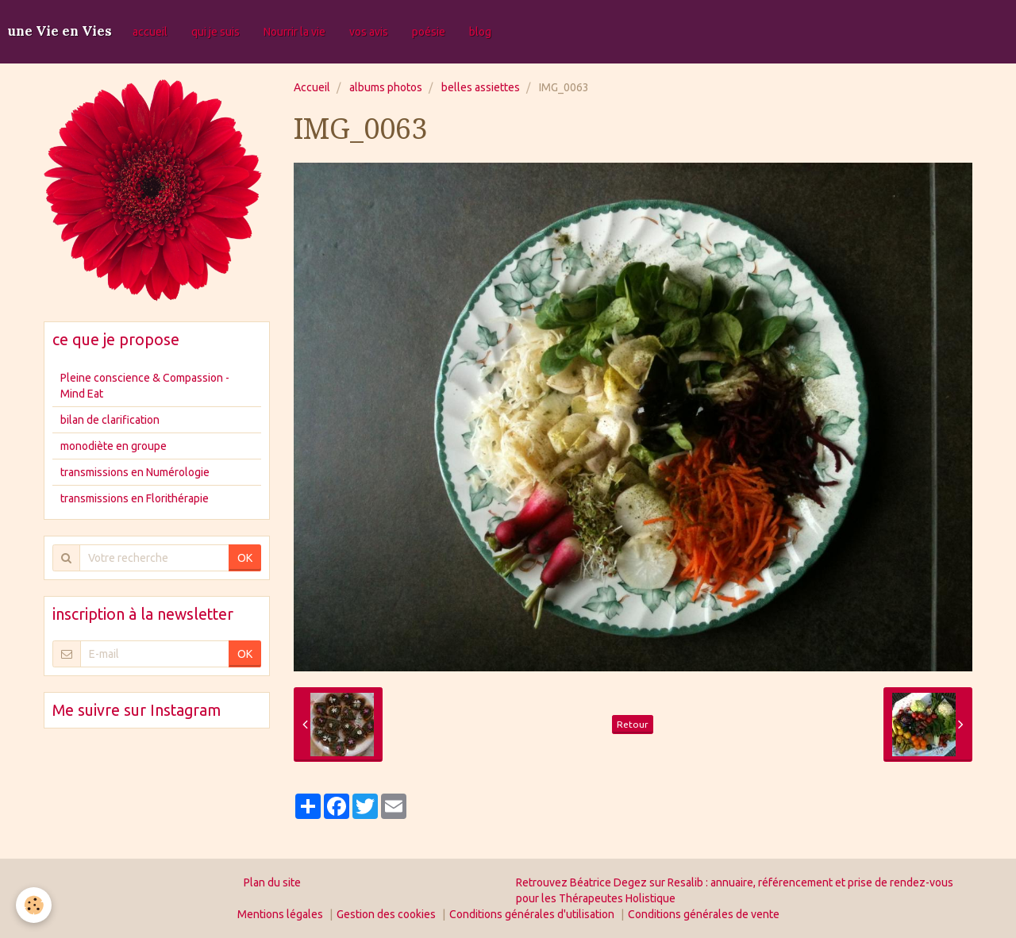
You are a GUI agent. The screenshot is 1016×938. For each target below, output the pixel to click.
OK (244, 558)
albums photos (385, 87)
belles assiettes (480, 87)
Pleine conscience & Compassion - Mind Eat (144, 385)
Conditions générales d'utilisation (531, 914)
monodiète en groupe (113, 446)
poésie (428, 31)
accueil (150, 31)
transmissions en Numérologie (135, 472)
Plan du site (272, 882)
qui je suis (215, 31)
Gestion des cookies (386, 914)
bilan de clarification (110, 419)
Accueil (312, 87)
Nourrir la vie (294, 31)
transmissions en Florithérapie (134, 498)
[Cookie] (34, 905)
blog (480, 31)
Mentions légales (280, 914)
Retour (632, 724)
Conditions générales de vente (703, 914)
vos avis (368, 31)
